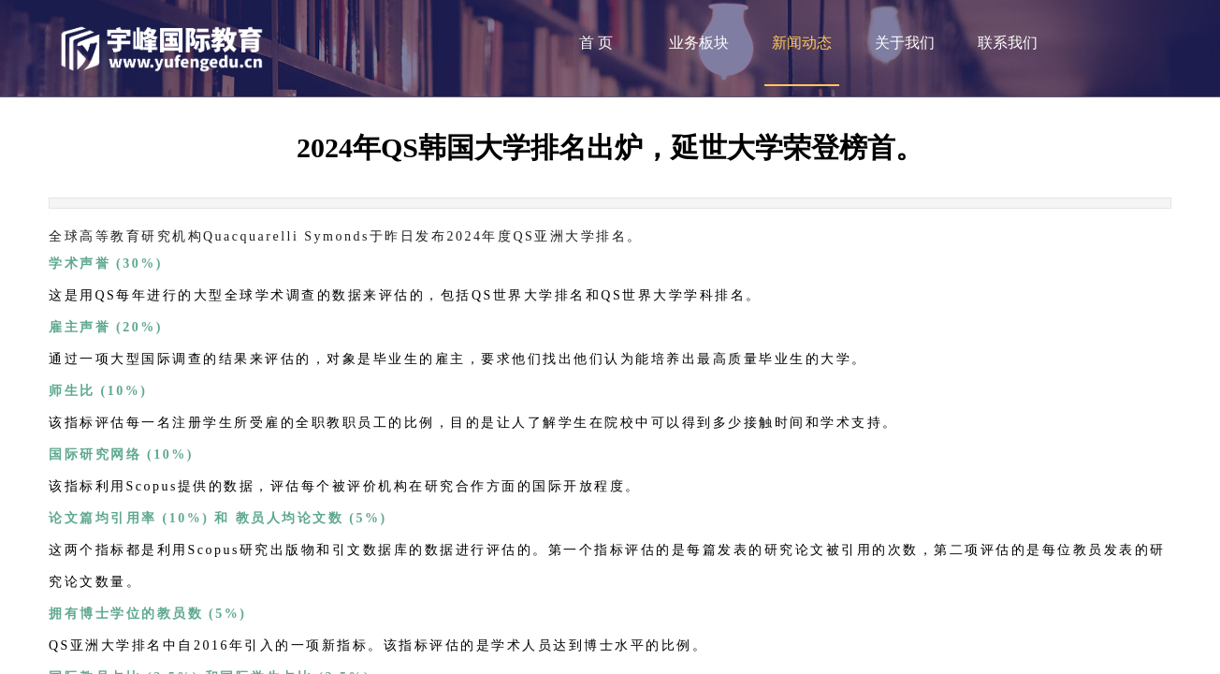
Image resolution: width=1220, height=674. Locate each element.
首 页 (596, 43)
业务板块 (699, 43)
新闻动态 (802, 43)
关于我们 (905, 43)
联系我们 (1008, 43)
